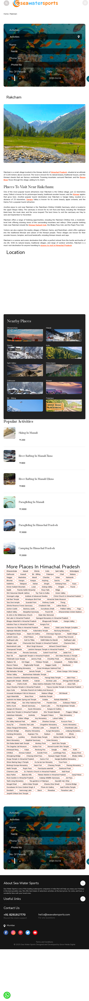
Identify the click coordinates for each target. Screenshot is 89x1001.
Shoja (9, 736)
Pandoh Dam (52, 754)
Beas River (29, 748)
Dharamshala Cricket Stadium (70, 664)
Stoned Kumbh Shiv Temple (58, 798)
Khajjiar (61, 638)
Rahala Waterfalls (61, 751)
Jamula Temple (35, 723)
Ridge (58, 642)
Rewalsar (51, 842)
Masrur (47, 679)
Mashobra (22, 629)
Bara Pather (11, 826)
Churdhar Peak (53, 710)
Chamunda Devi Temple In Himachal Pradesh (40, 695)
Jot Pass (69, 829)
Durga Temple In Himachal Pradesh (20, 811)
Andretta (31, 767)
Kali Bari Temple (13, 651)
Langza (9, 770)
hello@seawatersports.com (54, 966)
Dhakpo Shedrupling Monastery (19, 720)
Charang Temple (54, 817)
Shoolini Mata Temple (39, 789)
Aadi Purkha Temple (68, 839)
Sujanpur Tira (33, 786)
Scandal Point (31, 654)
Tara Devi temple (13, 654)
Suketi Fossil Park (50, 704)
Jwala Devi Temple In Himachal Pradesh (22, 764)
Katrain (37, 732)
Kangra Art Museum (14, 761)
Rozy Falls (45, 642)
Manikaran (66, 717)
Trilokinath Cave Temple (16, 710)
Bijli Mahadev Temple (15, 723)
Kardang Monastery (14, 786)
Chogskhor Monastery (48, 776)
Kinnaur (76, 194)
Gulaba (45, 751)
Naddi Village (72, 685)
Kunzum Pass (66, 773)
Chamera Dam (69, 695)
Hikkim (33, 773)
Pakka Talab (73, 714)
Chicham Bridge (13, 783)
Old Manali (63, 745)
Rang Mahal (74, 701)
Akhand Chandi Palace (58, 698)
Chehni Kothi (22, 736)
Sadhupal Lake (12, 692)
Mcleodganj (74, 623)
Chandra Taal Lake (26, 776)
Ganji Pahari (76, 826)
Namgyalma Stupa (14, 685)
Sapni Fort (38, 817)
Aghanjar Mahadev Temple (17, 682)
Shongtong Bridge (14, 808)
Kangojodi (58, 714)
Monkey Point (40, 795)
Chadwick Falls (44, 657)
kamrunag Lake (26, 842)
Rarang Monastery (74, 817)
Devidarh (10, 842)
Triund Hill (49, 664)
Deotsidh (59, 786)
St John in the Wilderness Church (19, 667)
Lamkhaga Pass (59, 804)
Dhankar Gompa (48, 773)
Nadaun (47, 786)
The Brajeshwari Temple (65, 757)
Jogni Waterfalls (13, 748)
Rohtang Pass (60, 635)
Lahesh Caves (12, 689)
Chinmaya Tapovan (53, 685)
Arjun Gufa (11, 742)
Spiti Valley (59, 623)
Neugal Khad (12, 836)
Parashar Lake (66, 842)
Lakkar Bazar (61, 657)
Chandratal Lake (71, 779)
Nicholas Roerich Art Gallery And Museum (37, 742)
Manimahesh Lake (14, 698)
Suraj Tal (10, 776)
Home (6, 14)
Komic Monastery (69, 776)
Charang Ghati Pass (34, 808)
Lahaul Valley (58, 770)
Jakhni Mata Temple (30, 836)
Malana (73, 626)
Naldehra (10, 635)
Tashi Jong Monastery (15, 833)
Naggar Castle (50, 717)
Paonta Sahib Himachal (26, 642)
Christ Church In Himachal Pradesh (67, 648)
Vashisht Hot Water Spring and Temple (21, 751)
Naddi (9, 642)
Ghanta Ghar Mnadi (51, 836)
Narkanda (69, 629)
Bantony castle (29, 660)
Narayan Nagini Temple (57, 808)
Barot (40, 842)
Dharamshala (12, 623)
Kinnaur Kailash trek (37, 225)
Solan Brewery (52, 792)
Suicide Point (42, 804)
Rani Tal (10, 707)
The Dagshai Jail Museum (17, 798)
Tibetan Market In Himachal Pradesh (52, 826)
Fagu (79, 660)
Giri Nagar (26, 714)
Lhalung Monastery (73, 783)
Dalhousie (10, 626)
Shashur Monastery (32, 783)
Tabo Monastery (66, 767)
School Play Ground (65, 689)
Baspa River (76, 804)
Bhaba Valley (77, 808)
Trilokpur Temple (42, 714)
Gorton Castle (12, 660)
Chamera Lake (12, 823)
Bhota (71, 786)
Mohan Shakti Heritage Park (64, 789)
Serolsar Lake (51, 732)
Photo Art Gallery (47, 839)
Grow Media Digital (67, 996)
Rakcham (13, 14)
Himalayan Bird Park (33, 651)
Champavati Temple (14, 701)
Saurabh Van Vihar (62, 833)
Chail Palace (28, 689)
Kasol (49, 723)
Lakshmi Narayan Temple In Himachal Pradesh (46, 701)
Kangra (21, 632)
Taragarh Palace (47, 767)
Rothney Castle (48, 654)
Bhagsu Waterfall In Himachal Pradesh (21, 673)
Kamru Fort (44, 811)
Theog (62, 654)
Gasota (9, 789)
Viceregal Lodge (13, 648)
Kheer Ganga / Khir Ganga (67, 723)
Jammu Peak (36, 710)
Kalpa (26, 801)
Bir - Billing (36, 626)
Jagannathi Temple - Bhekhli (17, 732)
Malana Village (47, 745)
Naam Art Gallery (33, 685)
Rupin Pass (27, 820)
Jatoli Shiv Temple (59, 795)
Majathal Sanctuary (32, 792)
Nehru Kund (11, 757)
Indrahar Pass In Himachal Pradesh (20, 676)
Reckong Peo (40, 801)
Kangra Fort (44, 676)
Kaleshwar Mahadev (14, 767)
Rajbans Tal (11, 714)
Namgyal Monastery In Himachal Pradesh (52, 670)
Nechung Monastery (62, 682)
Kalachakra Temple (40, 682)
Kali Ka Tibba (29, 692)
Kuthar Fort (37, 798)
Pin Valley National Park (16, 773)
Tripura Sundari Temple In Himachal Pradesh (63, 739)
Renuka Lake (12, 704)
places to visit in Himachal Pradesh (56, 245)
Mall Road (66, 823)
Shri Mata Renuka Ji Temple (66, 707)
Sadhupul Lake (69, 692)
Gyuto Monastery (34, 761)
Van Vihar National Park (31, 754)
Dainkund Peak (65, 820)
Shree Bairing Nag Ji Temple (18, 814)
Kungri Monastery (53, 783)
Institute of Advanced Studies (36, 648)
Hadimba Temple (45, 748)
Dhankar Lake (38, 779)
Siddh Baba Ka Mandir (49, 692)
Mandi (34, 629)
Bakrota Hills (27, 826)
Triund (72, 638)
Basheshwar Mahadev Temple (34, 726)
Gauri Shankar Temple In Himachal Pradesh (23, 739)
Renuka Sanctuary (30, 704)
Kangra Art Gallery (54, 761)
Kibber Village (23, 770)
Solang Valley (47, 638)
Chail (62, 626)
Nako (65, 801)
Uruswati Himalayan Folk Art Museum (21, 745)
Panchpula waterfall (45, 820)
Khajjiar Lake (12, 695)
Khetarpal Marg (13, 801)
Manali (25, 623)
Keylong (45, 632)
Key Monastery (41, 770)
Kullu (47, 623)
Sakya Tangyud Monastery (17, 779)
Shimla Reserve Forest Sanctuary (20, 657)
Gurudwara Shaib (47, 660)
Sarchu (57, 632)
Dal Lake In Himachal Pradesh (18, 670)
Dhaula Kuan (70, 710)
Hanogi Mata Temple (53, 729)
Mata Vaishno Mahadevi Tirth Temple (47, 736)
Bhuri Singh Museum (35, 698)
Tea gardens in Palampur (39, 833)
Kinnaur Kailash (25, 804)
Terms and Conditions (44, 993)
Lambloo (21, 789)
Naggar (9, 629)
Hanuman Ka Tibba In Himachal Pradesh (22, 679)
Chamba (46, 629)
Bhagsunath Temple (50, 673)
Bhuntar (10, 632)
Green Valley (60, 645)
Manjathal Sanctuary (31, 664)
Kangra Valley (69, 673)
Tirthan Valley (12, 726)
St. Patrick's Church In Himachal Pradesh (40, 823)
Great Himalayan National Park (49, 720)
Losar (33, 638)
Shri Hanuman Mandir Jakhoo (18, 645)
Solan (57, 629)
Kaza (74, 635)
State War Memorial (46, 667)
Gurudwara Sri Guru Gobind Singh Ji (21, 839)
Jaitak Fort (67, 704)
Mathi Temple (12, 820)
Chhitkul (10, 804)
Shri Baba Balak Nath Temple (18, 795)
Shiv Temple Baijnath (52, 764)
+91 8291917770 (14, 966)
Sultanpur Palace (69, 754)
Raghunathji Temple (31, 717)
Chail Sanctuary (46, 689)
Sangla (29, 199)
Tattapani (23, 635)
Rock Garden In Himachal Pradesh (20, 829)
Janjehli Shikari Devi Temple (17, 845)
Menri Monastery (13, 792)
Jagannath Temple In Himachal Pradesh (34, 707)
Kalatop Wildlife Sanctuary (50, 829)
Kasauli (23, 626)
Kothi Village (11, 754)
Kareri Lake (45, 757)
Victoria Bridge (71, 836)
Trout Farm (63, 814)
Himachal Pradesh (59, 172)
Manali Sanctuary (28, 757)
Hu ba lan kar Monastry (44, 814)
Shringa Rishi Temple (71, 732)
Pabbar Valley (65, 660)
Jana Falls (71, 736)
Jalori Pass (71, 729)
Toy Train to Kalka (42, 645)
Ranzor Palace (12, 717)
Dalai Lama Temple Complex (67, 679)
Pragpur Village (72, 764)
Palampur (50, 626)
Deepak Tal (54, 779)
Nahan (35, 635)
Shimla (36, 623)
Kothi (75, 801)
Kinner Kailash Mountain (16, 638)
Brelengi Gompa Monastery (17, 817)
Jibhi (67, 632)
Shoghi (46, 635)
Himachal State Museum (56, 651)
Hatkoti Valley (12, 664)
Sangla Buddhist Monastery (65, 811)
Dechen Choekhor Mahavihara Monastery (23, 729)
